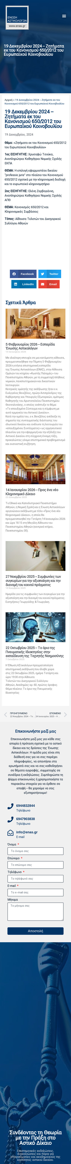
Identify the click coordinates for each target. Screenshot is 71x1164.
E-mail (11, 886)
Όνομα (12, 844)
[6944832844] (10, 806)
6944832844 (25, 806)
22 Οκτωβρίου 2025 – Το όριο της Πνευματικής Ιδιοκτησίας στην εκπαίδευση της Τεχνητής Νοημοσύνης (35, 652)
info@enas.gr (27, 832)
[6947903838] (10, 820)
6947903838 (25, 819)
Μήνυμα (12, 899)
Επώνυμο (13, 858)
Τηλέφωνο (14, 872)
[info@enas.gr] (10, 833)
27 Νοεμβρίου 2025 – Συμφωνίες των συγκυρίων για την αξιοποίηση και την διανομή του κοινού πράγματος (33, 581)
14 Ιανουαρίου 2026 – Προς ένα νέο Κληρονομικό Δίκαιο (32, 492)
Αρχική (8, 99)
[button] (64, 16)
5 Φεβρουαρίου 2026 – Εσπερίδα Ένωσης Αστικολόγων (30, 346)
